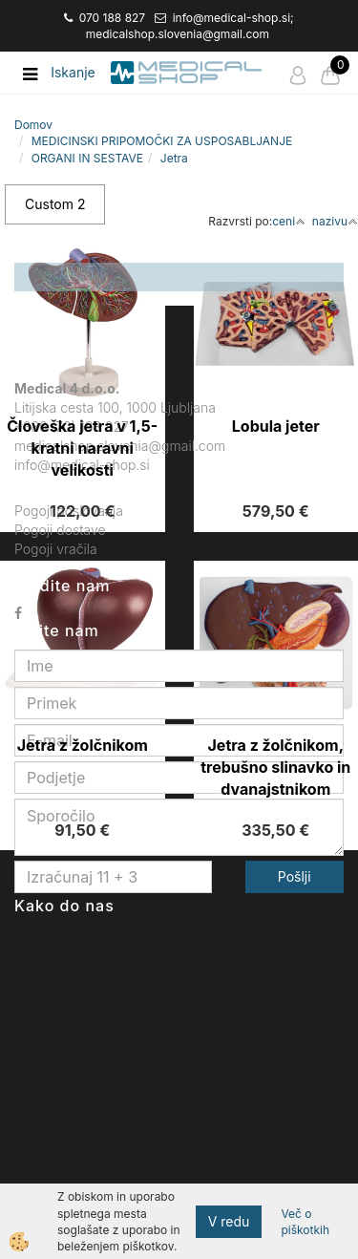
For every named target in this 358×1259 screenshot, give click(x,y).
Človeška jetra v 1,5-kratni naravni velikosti (82, 448)
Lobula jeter (276, 426)
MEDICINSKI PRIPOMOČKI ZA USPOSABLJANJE (162, 141)
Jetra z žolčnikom (82, 745)
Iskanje (73, 72)
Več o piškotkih (305, 1221)
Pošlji (294, 876)
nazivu (335, 221)
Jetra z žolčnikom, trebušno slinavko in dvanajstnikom (275, 767)
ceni (288, 221)
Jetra (174, 158)
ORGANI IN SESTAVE (87, 158)
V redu (229, 1221)
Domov (33, 124)
